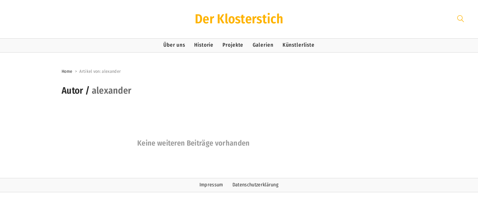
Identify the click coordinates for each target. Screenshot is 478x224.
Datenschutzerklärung (255, 185)
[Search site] (460, 19)
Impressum (211, 185)
